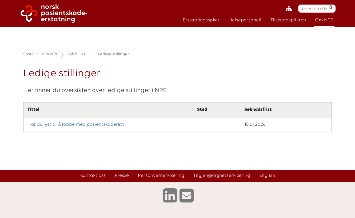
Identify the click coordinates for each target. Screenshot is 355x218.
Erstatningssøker (201, 20)
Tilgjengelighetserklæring (221, 175)
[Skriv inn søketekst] (314, 9)
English (267, 175)
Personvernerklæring (161, 175)
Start (28, 54)
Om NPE (324, 20)
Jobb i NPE (78, 54)
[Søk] (330, 7)
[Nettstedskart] (290, 8)
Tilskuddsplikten (288, 20)
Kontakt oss (93, 175)
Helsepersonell (245, 20)
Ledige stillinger (113, 54)
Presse (122, 175)
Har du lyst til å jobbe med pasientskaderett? (76, 124)
